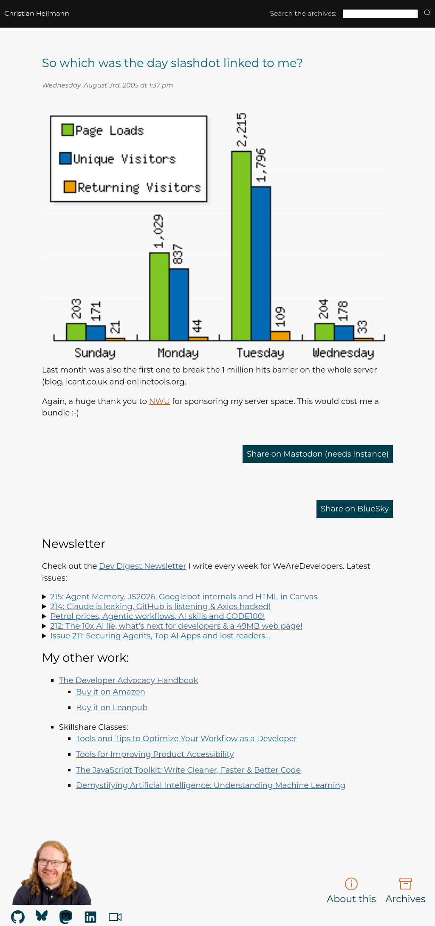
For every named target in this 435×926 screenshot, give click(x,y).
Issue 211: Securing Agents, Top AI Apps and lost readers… (160, 636)
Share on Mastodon (318, 454)
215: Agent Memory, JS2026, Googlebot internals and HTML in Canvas (183, 596)
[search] (427, 13)
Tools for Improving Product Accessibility (155, 754)
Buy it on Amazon (110, 692)
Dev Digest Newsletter (142, 566)
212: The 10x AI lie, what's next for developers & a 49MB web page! (176, 626)
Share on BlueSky (355, 509)
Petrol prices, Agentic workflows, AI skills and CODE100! (157, 616)
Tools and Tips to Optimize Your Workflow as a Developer (186, 738)
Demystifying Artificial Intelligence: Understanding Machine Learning (211, 785)
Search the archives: (303, 13)
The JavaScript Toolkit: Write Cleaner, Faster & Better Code (188, 770)
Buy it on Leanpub (112, 707)
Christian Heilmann (36, 13)
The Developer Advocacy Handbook (128, 680)
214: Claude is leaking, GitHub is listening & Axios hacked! (160, 606)
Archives (406, 891)
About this (351, 891)
